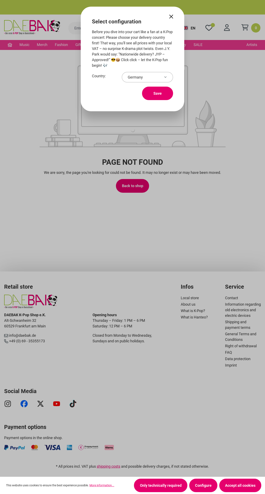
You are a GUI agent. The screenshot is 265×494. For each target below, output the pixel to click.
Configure (203, 485)
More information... (101, 485)
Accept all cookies (240, 485)
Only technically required (161, 485)
